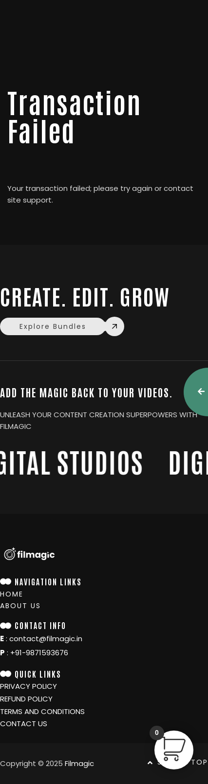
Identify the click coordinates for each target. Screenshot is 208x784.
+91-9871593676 (39, 653)
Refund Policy (26, 699)
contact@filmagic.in (45, 638)
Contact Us (23, 724)
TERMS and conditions (42, 711)
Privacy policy (28, 686)
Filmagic (79, 763)
